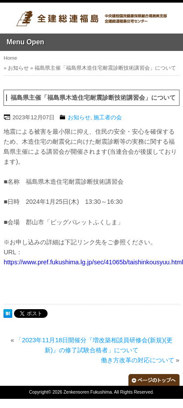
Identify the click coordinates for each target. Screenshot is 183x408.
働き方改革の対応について (137, 360)
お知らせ (18, 68)
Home (10, 58)
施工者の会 (107, 117)
